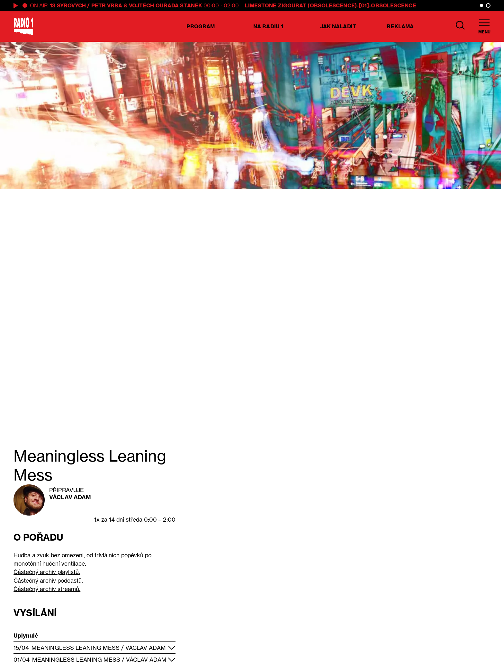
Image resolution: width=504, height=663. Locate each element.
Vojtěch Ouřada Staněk (165, 5)
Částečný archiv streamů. (47, 589)
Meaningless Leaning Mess (76, 647)
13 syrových (68, 5)
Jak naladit (338, 26)
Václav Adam (70, 497)
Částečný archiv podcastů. (48, 580)
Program (200, 26)
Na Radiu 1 (268, 26)
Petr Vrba (106, 5)
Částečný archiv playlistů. (47, 572)
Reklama (400, 26)
